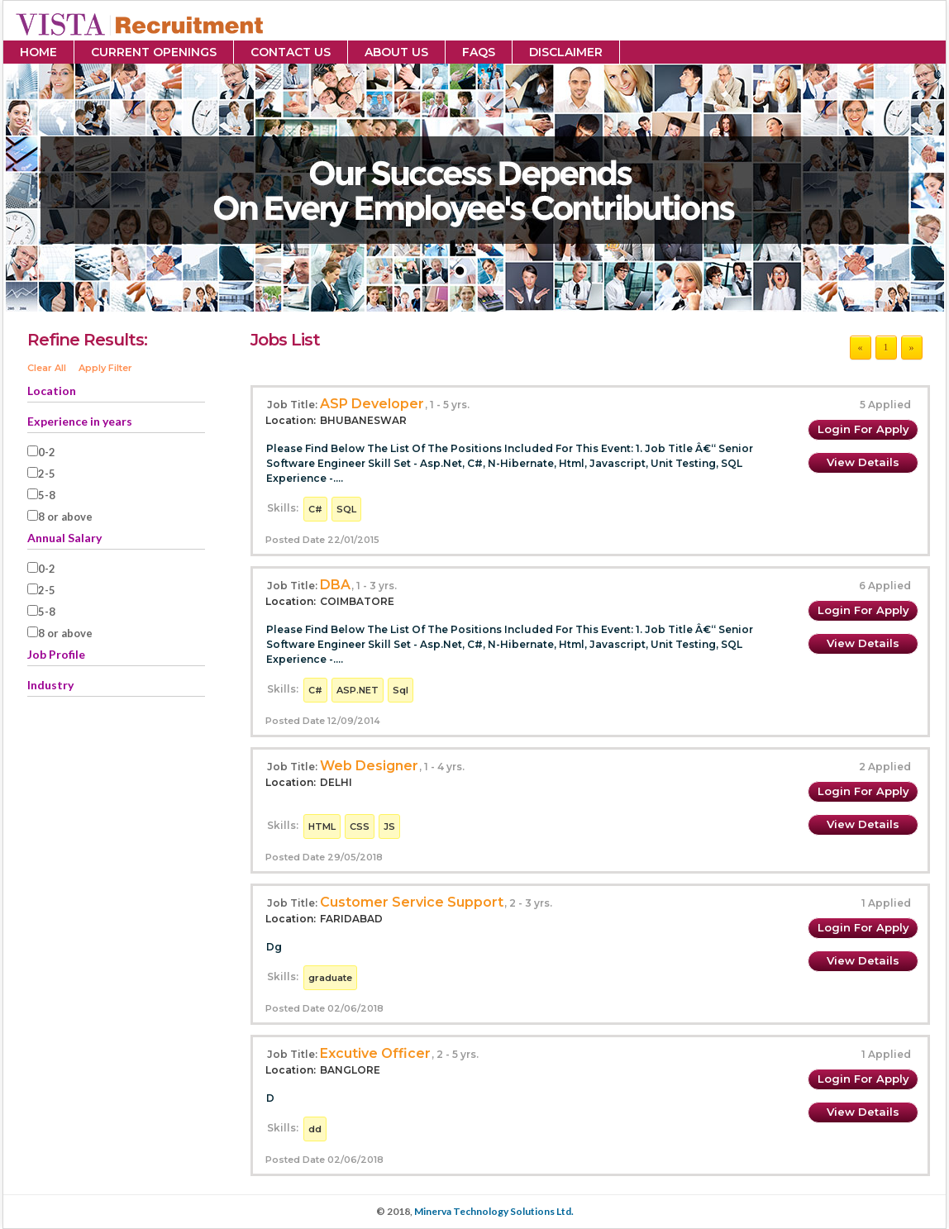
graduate (330, 978)
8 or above (65, 516)
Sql (400, 690)
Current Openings (154, 52)
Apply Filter (105, 368)
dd (315, 1129)
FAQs (478, 52)
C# (315, 509)
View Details (863, 462)
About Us (396, 52)
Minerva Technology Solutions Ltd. (494, 1211)
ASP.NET (357, 690)
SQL (346, 509)
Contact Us (290, 52)
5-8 (46, 495)
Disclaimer (566, 52)
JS (389, 826)
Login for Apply (863, 429)
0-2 (46, 452)
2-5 (46, 473)
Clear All (46, 368)
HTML (322, 826)
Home (38, 52)
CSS (360, 826)
